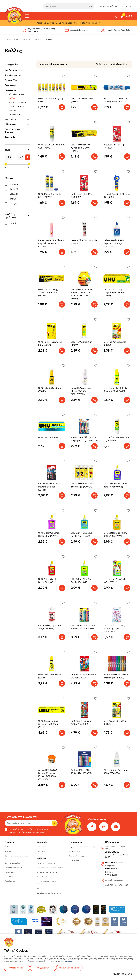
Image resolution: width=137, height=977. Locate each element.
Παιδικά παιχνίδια (12, 39)
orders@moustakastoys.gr (116, 880)
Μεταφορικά (74, 851)
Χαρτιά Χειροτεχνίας (18, 102)
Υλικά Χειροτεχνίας (17, 94)
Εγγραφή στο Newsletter (21, 817)
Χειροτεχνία (37, 39)
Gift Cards (41, 851)
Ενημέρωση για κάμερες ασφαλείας (47, 882)
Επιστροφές (74, 860)
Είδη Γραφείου (11, 124)
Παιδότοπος (10, 881)
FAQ (39, 888)
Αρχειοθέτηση (11, 119)
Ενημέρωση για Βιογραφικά (49, 893)
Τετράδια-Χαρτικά (13, 75)
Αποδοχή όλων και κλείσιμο (73, 967)
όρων (24, 832)
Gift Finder (41, 847)
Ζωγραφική (10, 85)
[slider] (5, 164)
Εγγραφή (54, 823)
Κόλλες (12, 98)
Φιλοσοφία (9, 847)
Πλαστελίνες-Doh (16, 106)
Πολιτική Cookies (67, 961)
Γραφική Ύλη (11, 80)
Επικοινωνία (10, 876)
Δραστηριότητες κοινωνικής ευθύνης (17, 857)
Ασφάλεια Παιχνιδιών (46, 877)
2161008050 (112, 852)
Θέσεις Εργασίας (12, 863)
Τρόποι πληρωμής (76, 856)
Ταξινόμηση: (101, 64)
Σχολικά (26, 39)
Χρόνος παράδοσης (108, 6)
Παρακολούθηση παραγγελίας (82, 847)
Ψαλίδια (12, 110)
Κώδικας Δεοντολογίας (47, 872)
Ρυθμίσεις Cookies (16, 967)
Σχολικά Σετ (10, 137)
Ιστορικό (8, 851)
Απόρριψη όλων (44, 967)
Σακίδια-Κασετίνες (13, 70)
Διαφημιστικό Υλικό (13, 867)
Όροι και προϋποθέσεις (47, 863)
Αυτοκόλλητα (15, 114)
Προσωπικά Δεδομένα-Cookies (50, 868)
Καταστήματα (126, 6)
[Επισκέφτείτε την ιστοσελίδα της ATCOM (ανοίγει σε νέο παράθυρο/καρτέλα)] (123, 974)
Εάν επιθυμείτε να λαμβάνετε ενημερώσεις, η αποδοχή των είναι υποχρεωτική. (28, 830)
